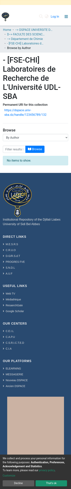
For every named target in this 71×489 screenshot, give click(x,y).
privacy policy (47, 470)
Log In (55, 16)
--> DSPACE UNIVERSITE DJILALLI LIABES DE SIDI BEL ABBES (34, 30)
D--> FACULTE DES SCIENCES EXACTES (26, 34)
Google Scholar (15, 311)
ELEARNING (13, 368)
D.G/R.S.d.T (13, 255)
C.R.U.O (11, 250)
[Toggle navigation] (66, 16)
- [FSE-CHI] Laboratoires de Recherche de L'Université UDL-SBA (26, 43)
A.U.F (9, 273)
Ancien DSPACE (15, 386)
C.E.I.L (10, 331)
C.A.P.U (10, 336)
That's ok (51, 483)
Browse (35, 149)
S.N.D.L (10, 267)
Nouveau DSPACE (17, 380)
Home (7, 30)
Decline (18, 483)
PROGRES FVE (15, 261)
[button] (46, 16)
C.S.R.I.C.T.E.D (15, 342)
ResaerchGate (14, 305)
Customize (9, 475)
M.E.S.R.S (12, 244)
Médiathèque (13, 299)
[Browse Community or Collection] (35, 137)
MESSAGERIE (14, 374)
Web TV (10, 293)
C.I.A (9, 348)
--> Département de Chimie (25, 39)
